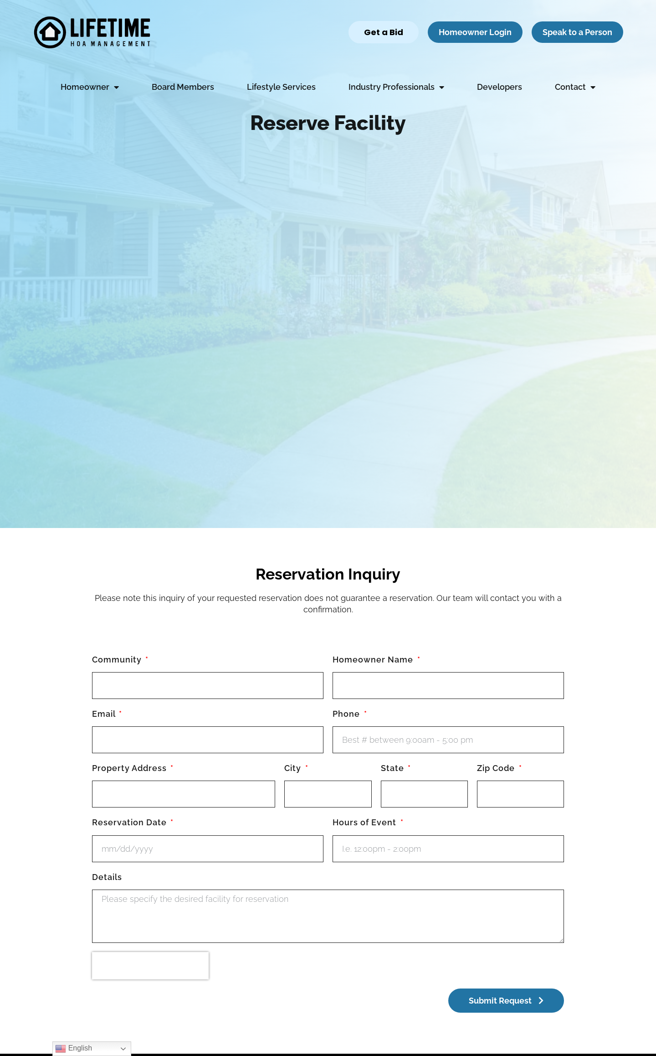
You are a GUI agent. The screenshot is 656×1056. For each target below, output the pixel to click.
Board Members (183, 87)
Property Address (130, 768)
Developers (499, 87)
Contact (575, 87)
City (293, 768)
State (393, 768)
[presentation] (150, 965)
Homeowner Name (374, 659)
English (73, 1048)
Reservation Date (130, 822)
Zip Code (497, 768)
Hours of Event (366, 822)
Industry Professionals (396, 87)
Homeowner (90, 87)
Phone (347, 714)
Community (118, 659)
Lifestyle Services (281, 87)
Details (107, 877)
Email (105, 714)
